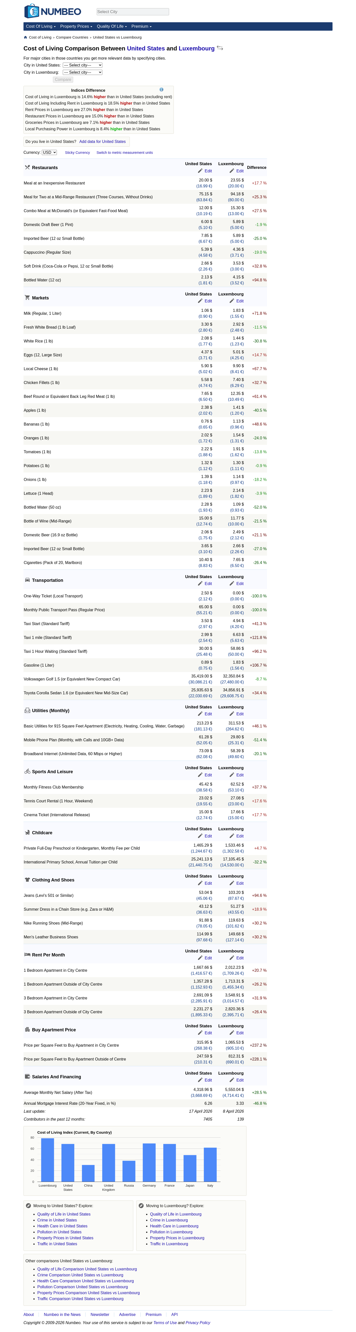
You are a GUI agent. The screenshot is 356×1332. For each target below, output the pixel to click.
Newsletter (100, 1314)
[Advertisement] (295, 66)
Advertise (127, 1314)
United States (146, 48)
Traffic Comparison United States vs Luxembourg (80, 1299)
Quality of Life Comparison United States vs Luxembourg (87, 1269)
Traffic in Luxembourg (169, 1244)
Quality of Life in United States (63, 1214)
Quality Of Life (110, 26)
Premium (140, 26)
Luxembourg (197, 48)
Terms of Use (165, 1323)
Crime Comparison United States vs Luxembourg (80, 1275)
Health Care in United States (62, 1226)
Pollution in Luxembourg (171, 1232)
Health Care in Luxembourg (174, 1226)
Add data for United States (102, 141)
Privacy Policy (198, 1323)
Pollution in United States (59, 1232)
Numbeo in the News (62, 1314)
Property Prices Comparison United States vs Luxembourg (88, 1293)
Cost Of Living (39, 26)
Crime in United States (57, 1220)
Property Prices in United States (65, 1238)
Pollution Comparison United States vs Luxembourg (82, 1287)
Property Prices (74, 26)
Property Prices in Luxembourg (177, 1238)
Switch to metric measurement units (124, 153)
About (28, 1314)
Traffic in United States (57, 1244)
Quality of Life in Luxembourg (175, 1214)
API (174, 1314)
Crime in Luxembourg (169, 1220)
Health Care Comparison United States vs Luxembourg (85, 1281)
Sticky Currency (77, 153)
